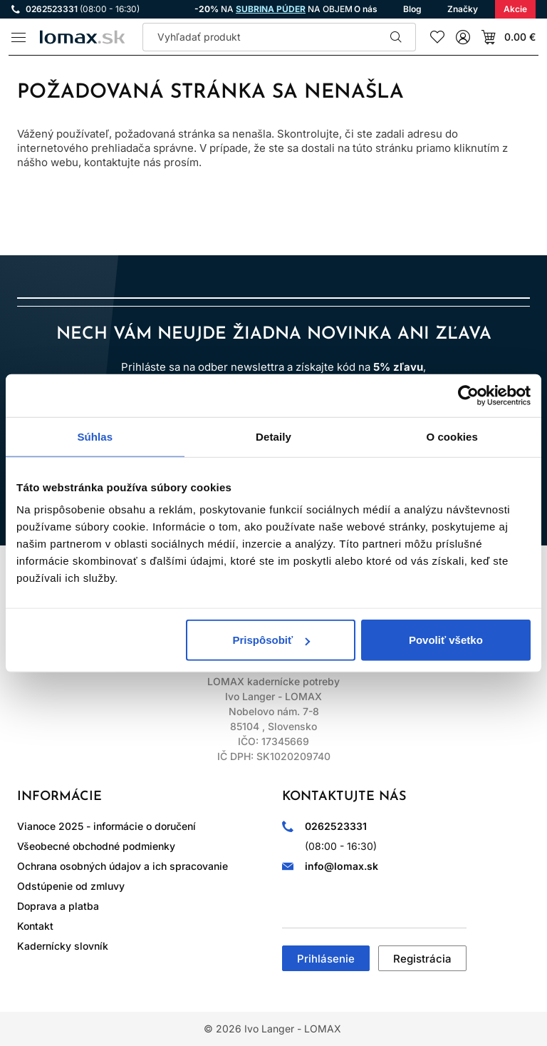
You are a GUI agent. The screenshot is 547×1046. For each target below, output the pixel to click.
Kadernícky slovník (62, 946)
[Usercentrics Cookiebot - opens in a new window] (468, 395)
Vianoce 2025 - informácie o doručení (106, 826)
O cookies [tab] (452, 436)
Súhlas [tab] (95, 436)
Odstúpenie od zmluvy (71, 886)
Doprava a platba (58, 906)
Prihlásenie (326, 958)
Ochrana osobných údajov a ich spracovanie (122, 866)
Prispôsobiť (272, 640)
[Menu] (18, 37)
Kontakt (35, 926)
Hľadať (396, 37)
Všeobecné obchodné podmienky (96, 846)
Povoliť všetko (446, 640)
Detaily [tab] (273, 436)
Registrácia (422, 958)
